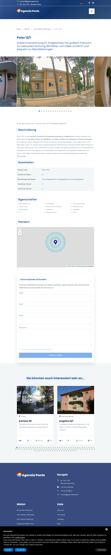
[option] (55, 83)
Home (19, 29)
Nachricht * (23, 328)
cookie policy (20, 537)
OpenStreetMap (81, 266)
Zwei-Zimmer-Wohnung (25, 515)
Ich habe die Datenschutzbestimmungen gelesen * (37, 349)
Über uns (60, 511)
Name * (21, 293)
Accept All (101, 550)
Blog (58, 524)
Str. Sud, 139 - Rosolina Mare (29, 4)
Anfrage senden (55, 355)
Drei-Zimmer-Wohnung (42, 29)
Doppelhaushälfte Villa (25, 524)
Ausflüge (60, 520)
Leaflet (71, 266)
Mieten (27, 29)
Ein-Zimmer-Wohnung (24, 511)
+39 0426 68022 (66, 491)
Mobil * (21, 304)
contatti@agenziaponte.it (28, 1)
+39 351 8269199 (66, 488)
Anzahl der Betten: (24, 175)
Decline (89, 550)
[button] (55, 242)
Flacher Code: (22, 170)
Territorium (61, 515)
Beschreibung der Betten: (27, 179)
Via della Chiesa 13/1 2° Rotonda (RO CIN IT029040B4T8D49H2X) (41, 124)
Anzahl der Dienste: (25, 189)
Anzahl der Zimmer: (25, 184)
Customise (10, 550)
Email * (21, 315)
